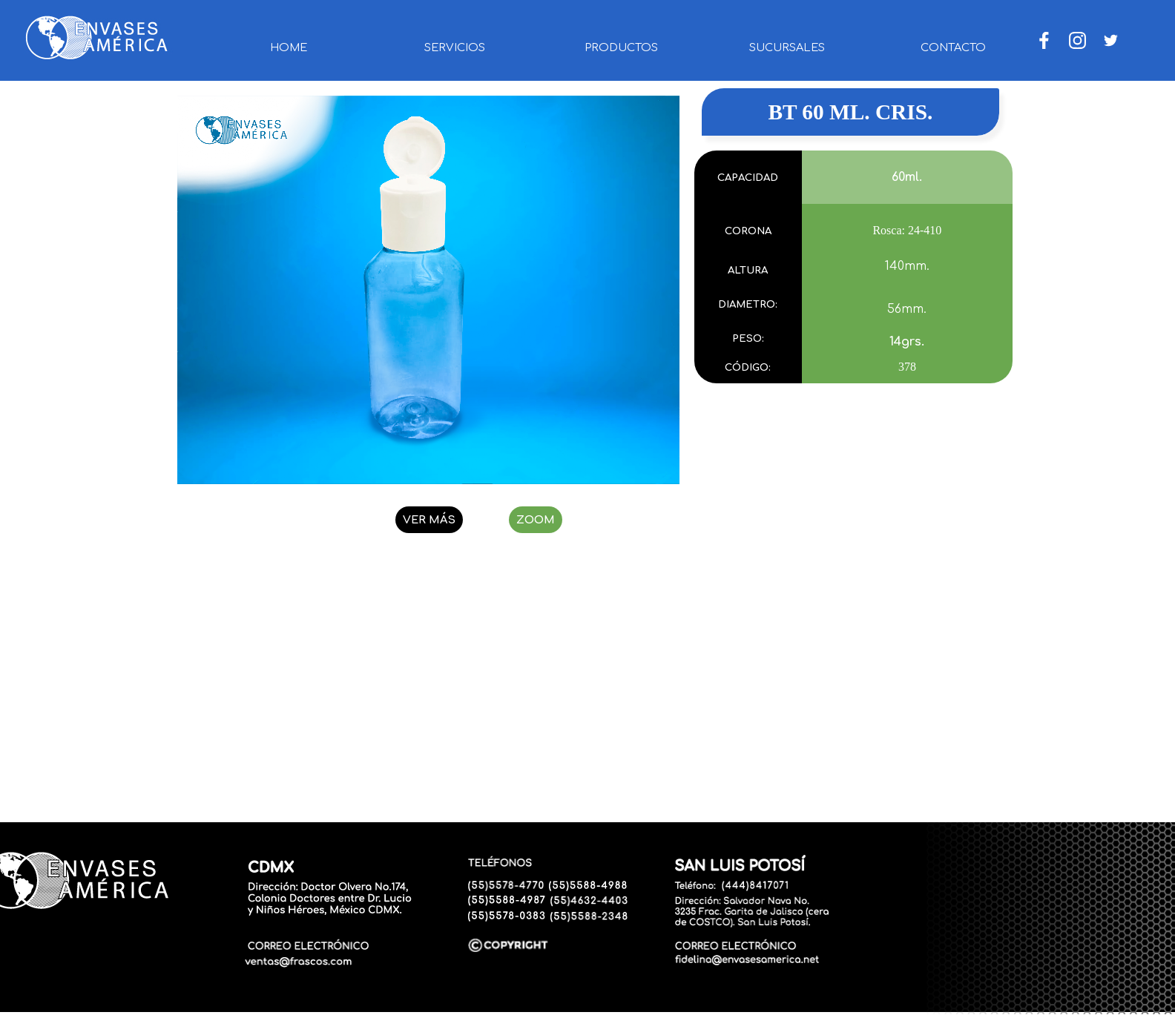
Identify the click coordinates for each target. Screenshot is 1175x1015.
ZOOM (535, 520)
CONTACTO (953, 47)
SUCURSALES (787, 47)
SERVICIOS (454, 47)
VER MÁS (429, 520)
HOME (288, 47)
